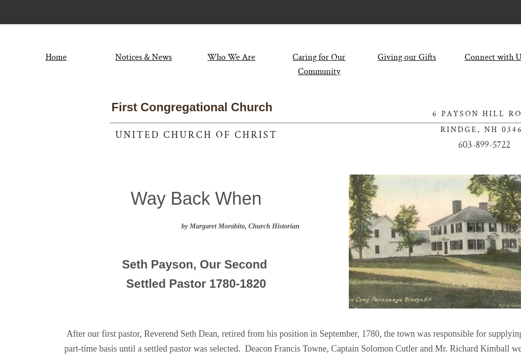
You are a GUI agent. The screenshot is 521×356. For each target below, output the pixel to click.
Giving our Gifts (407, 57)
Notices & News (143, 57)
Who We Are (231, 57)
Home (56, 57)
